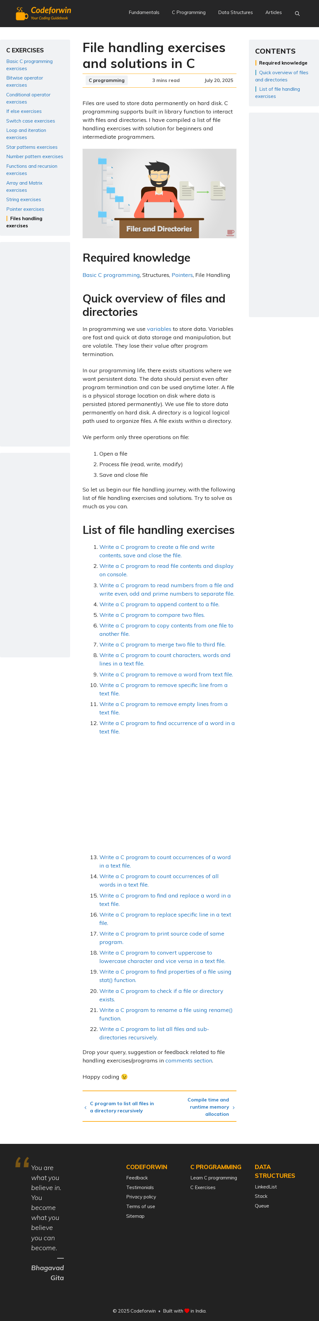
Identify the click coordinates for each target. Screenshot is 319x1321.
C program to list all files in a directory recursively (124, 1107)
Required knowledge (283, 63)
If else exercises (24, 111)
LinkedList (266, 1187)
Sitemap (135, 1216)
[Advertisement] (168, 794)
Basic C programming (111, 274)
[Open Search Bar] (297, 13)
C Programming (189, 12)
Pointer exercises (25, 209)
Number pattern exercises (34, 156)
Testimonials (140, 1187)
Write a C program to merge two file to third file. (162, 644)
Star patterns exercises (32, 147)
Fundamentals (144, 12)
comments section (188, 1060)
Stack (261, 1196)
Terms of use (140, 1206)
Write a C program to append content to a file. (159, 604)
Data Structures (235, 12)
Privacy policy (141, 1197)
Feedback (137, 1178)
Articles (273, 12)
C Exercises (203, 1187)
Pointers (182, 274)
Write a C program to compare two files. (152, 614)
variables (159, 328)
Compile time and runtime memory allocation (206, 1107)
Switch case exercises (30, 121)
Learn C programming (213, 1178)
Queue (262, 1206)
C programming (107, 80)
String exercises (23, 199)
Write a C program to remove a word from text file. (166, 674)
